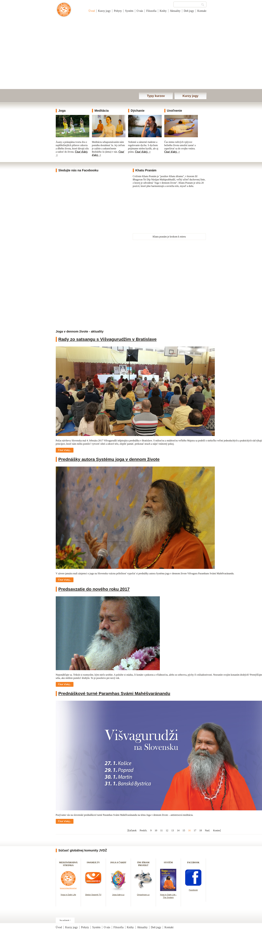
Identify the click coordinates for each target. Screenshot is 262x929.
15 (183, 830)
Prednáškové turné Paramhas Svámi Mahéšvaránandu (114, 693)
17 (195, 830)
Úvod (92, 10)
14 (178, 830)
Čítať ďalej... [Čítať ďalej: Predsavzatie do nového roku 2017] (64, 684)
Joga (62, 110)
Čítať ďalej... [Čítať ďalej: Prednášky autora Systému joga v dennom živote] (64, 579)
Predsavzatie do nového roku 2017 (94, 589)
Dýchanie (138, 110)
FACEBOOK (193, 862)
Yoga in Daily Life (68, 894)
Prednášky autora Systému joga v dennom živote (109, 459)
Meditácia (102, 110)
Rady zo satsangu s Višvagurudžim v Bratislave (107, 339)
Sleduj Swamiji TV (93, 894)
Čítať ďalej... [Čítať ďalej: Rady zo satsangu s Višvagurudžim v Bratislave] (64, 450)
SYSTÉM (168, 862)
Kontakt (201, 10)
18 (200, 830)
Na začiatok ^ (65, 920)
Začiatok (132, 830)
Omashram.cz (143, 894)
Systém (129, 10)
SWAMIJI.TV (93, 862)
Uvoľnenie (174, 110)
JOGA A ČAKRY (118, 862)
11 (161, 830)
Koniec (216, 830)
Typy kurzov (156, 96)
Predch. (143, 830)
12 (167, 830)
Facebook (193, 890)
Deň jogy (189, 10)
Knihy (163, 10)
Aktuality (175, 10)
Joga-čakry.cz (118, 894)
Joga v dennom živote (64, 11)
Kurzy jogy (104, 10)
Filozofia (151, 10)
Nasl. (207, 830)
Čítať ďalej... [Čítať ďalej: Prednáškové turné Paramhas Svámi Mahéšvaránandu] (64, 821)
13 (172, 830)
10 (156, 830)
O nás (140, 10)
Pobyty (118, 10)
